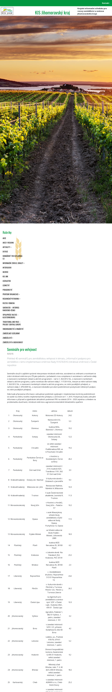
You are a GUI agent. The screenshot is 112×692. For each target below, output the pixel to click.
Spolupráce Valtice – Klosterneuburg (10, 316)
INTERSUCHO (7, 267)
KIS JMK (5, 276)
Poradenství (7, 290)
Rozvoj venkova (9, 303)
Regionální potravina (11, 298)
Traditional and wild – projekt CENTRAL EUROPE (12, 323)
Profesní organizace (10, 294)
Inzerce (5, 272)
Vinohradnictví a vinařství (13, 329)
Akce (4, 238)
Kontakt (105, 3)
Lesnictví (6, 285)
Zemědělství (7, 338)
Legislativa (7, 281)
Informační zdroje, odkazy (13, 263)
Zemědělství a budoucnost (13, 342)
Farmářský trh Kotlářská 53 (12, 257)
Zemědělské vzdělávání (11, 333)
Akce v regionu (8, 242)
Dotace (5, 251)
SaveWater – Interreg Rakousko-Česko (11, 309)
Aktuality (6, 247)
